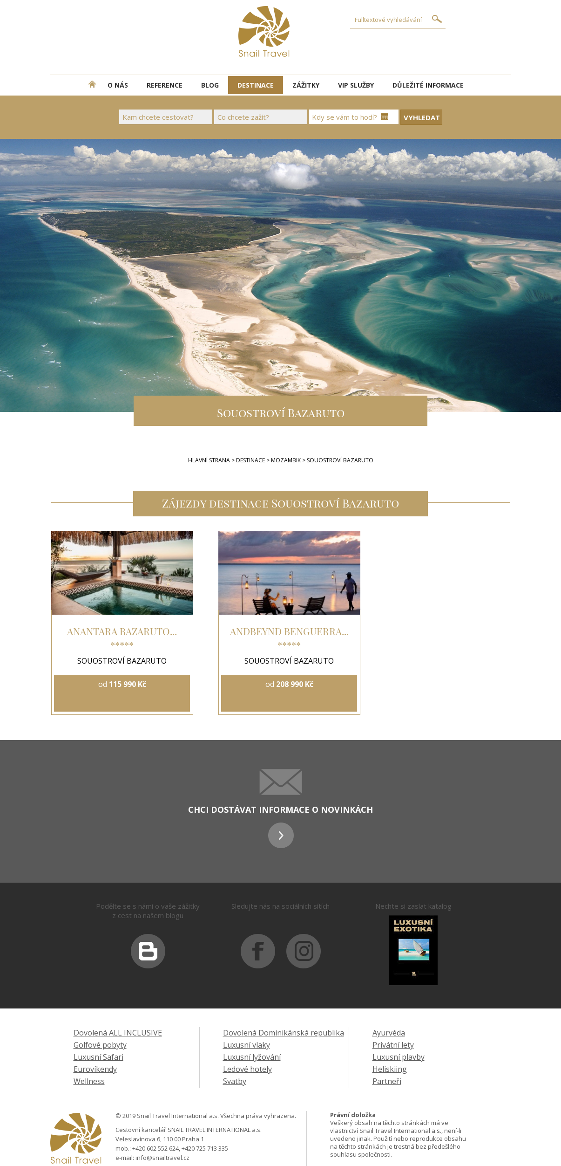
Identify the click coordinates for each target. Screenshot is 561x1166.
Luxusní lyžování (252, 1057)
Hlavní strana (209, 460)
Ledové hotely (247, 1069)
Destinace (250, 460)
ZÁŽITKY (305, 85)
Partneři (386, 1081)
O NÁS (118, 85)
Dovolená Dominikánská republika (283, 1033)
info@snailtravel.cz (162, 1157)
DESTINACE (255, 85)
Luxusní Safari (98, 1057)
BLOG (210, 85)
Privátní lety (393, 1045)
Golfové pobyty (100, 1045)
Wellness (89, 1081)
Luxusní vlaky (246, 1045)
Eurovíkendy (95, 1069)
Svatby (234, 1081)
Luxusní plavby (398, 1057)
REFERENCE (164, 85)
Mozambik (286, 460)
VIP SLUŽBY (356, 85)
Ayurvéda (388, 1033)
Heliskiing (389, 1069)
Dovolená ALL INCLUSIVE (118, 1033)
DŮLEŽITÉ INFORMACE (428, 85)
